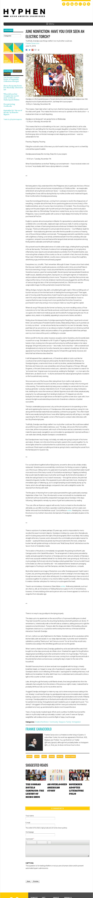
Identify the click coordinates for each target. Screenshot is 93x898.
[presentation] (43, 873)
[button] (28, 842)
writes (69, 510)
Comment (30, 839)
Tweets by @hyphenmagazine (13, 119)
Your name (30, 816)
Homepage (30, 832)
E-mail (28, 823)
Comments (57, 808)
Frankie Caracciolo (39, 729)
